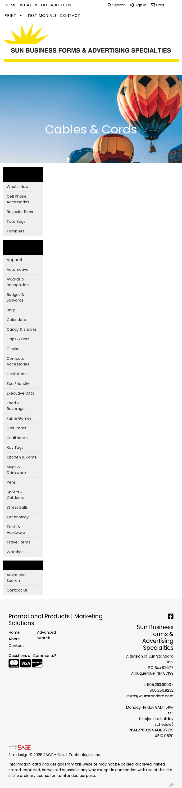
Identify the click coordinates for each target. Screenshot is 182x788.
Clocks (13, 349)
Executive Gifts (20, 393)
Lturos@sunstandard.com (149, 696)
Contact (70, 15)
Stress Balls (17, 507)
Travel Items (18, 542)
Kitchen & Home (22, 457)
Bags (11, 310)
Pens (11, 482)
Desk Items (17, 374)
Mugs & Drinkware (16, 469)
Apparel (14, 260)
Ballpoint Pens (20, 211)
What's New (17, 186)
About (14, 639)
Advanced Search (16, 577)
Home (11, 5)
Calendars (16, 319)
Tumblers (15, 231)
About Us (61, 5)
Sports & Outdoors (15, 494)
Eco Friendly (18, 383)
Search (117, 5)
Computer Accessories (18, 361)
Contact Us (17, 590)
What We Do (33, 5)
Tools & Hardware (16, 529)
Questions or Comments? (32, 655)
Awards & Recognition (18, 282)
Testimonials (42, 15)
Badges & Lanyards (15, 297)
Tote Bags (16, 221)
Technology (18, 517)
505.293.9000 (159, 684)
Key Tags (15, 447)
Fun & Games (19, 418)
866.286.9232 (161, 690)
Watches (15, 552)
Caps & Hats (18, 339)
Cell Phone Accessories (18, 199)
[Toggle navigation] (7, 70)
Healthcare (17, 438)
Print (10, 15)
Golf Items (16, 428)
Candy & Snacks (22, 329)
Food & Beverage (16, 405)
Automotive (17, 269)
